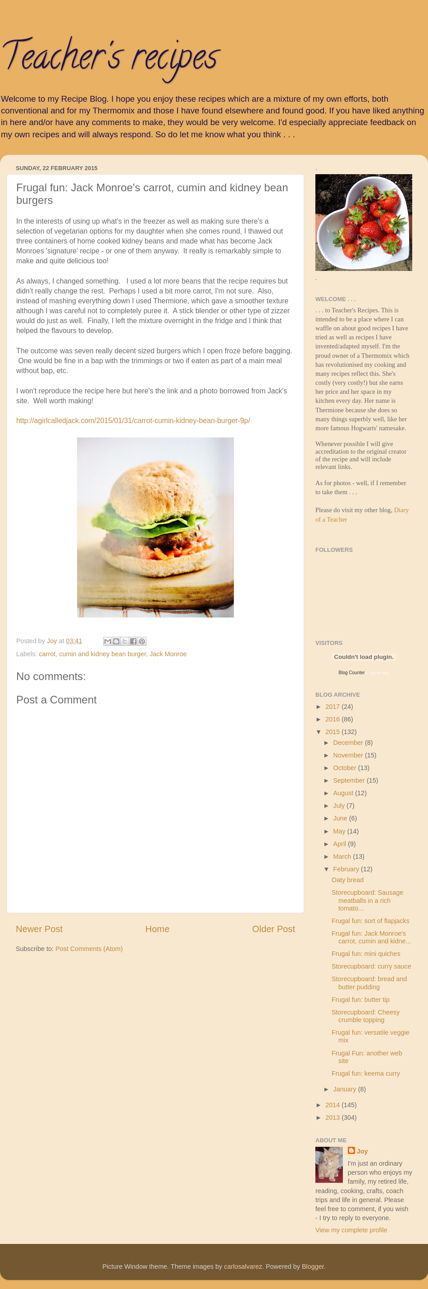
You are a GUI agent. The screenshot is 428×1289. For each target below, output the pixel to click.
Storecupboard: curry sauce (371, 966)
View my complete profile (351, 1230)
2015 (333, 731)
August (344, 793)
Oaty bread (348, 879)
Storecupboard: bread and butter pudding (369, 982)
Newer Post (39, 929)
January (345, 1089)
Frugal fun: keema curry (366, 1073)
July (340, 805)
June (341, 818)
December (349, 742)
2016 (333, 719)
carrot (47, 654)
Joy (362, 1151)
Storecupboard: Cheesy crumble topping (366, 1016)
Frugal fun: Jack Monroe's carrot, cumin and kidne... (371, 937)
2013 (333, 1117)
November (349, 755)
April (340, 843)
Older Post (273, 929)
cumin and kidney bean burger (102, 654)
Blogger (313, 1266)
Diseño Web (379, 673)
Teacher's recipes (109, 60)
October (345, 767)
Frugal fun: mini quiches (366, 953)
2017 (333, 706)
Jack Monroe (168, 654)
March (343, 856)
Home (158, 929)
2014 (333, 1105)
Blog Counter (352, 672)
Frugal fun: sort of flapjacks (371, 920)
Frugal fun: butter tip (361, 999)
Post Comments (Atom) (89, 948)
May (340, 831)
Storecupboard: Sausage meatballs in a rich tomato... (367, 900)
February (347, 869)
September (350, 780)
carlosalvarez (243, 1266)
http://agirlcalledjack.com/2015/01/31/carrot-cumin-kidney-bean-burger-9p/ (133, 420)
